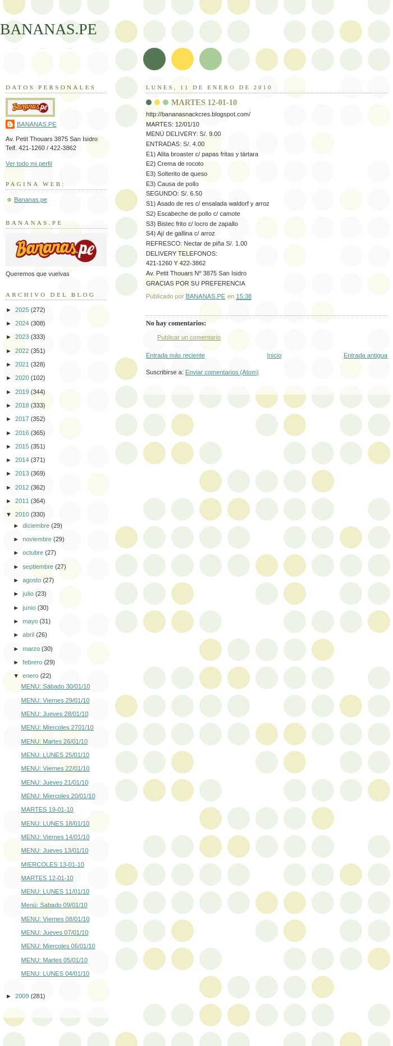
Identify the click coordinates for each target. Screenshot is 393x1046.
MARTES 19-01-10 (47, 809)
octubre (33, 552)
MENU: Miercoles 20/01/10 (58, 796)
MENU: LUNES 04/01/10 (55, 973)
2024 (23, 323)
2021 (23, 364)
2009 (23, 996)
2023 (23, 336)
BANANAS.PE (48, 29)
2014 (23, 459)
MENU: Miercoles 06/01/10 (58, 946)
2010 (23, 514)
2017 (23, 418)
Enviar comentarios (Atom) (222, 372)
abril (29, 634)
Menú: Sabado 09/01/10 (54, 905)
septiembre (38, 566)
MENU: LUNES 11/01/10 (55, 891)
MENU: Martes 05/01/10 (54, 960)
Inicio (274, 355)
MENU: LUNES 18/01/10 (55, 823)
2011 (23, 500)
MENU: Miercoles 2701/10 (57, 727)
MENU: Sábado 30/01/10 (55, 686)
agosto (32, 580)
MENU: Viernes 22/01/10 (55, 768)
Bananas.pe (30, 199)
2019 (23, 391)
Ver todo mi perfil (29, 163)
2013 (23, 473)
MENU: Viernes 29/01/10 (55, 700)
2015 (23, 446)
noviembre (37, 539)
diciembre (36, 525)
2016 (23, 432)
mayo (30, 621)
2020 (23, 377)
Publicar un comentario (189, 337)
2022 (23, 350)
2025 (23, 309)
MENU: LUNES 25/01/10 (55, 754)
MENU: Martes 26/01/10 (54, 741)
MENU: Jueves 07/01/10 (55, 932)
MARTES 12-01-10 (47, 878)
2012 (23, 487)
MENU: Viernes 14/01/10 (55, 837)
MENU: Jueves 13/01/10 (55, 850)
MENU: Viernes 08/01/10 (55, 919)
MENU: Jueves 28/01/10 (55, 713)
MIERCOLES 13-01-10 (52, 864)
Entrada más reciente (175, 355)
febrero (33, 662)
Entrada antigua (365, 355)
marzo (32, 648)
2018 (23, 405)
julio (28, 593)
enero (31, 675)
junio (29, 607)
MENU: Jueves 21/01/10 (55, 782)
